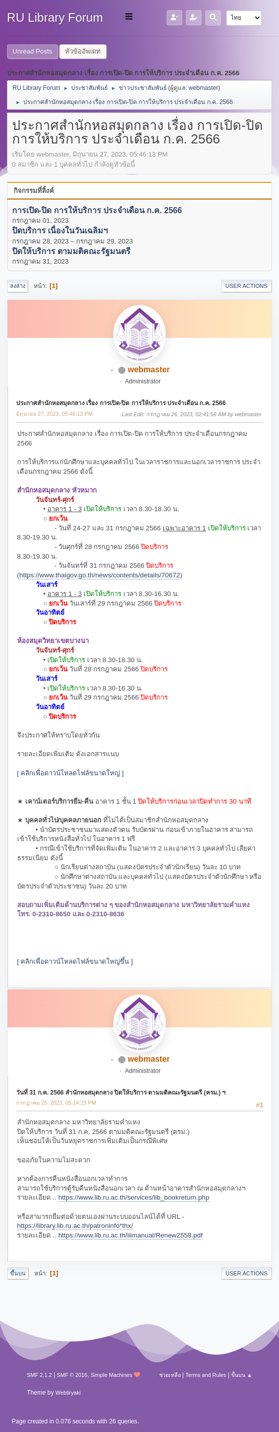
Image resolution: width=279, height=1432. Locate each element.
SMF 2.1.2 (39, 1375)
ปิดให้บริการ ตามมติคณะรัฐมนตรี (71, 251)
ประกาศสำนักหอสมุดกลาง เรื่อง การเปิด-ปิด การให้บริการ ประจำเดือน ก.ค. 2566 (121, 403)
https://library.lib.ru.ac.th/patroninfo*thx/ (75, 1225)
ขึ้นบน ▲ (241, 1375)
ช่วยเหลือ (170, 1375)
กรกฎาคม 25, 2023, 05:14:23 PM (56, 1103)
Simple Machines (111, 1375)
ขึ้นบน (18, 1273)
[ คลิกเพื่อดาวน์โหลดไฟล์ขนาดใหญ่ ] (70, 773)
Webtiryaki (68, 1393)
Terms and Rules (205, 1375)
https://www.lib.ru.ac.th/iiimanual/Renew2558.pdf (130, 1235)
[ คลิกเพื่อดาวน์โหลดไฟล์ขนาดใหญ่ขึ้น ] (75, 961)
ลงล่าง (17, 286)
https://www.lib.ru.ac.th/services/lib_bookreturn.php (134, 1197)
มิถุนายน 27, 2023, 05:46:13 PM (54, 414)
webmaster (204, 87)
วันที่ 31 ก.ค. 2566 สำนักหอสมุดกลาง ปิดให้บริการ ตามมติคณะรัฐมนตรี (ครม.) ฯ (121, 1092)
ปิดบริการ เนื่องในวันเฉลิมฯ (60, 231)
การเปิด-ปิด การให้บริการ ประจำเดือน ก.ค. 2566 (97, 210)
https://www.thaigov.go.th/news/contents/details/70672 (99, 575)
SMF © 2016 (72, 1375)
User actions (246, 286)
